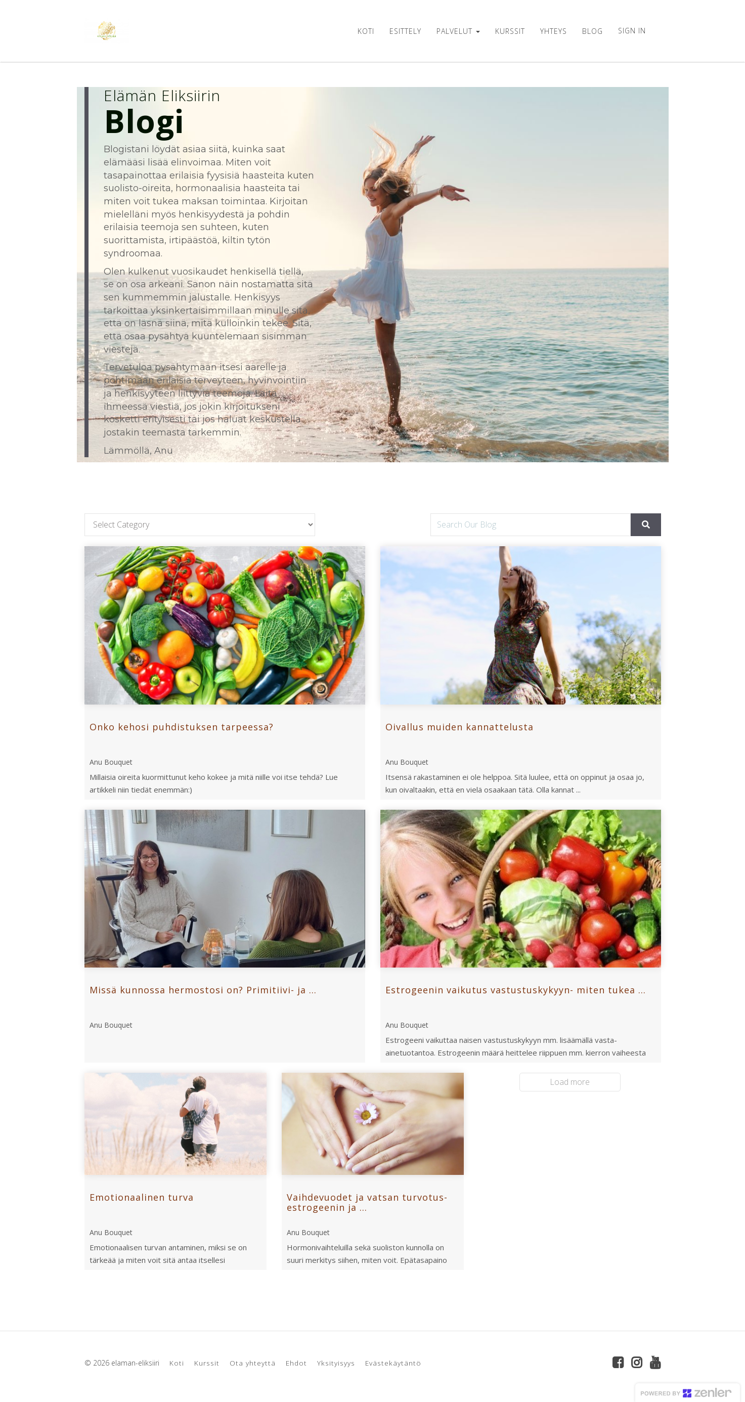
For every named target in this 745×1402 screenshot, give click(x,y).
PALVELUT (458, 31)
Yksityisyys (336, 1363)
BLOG (592, 31)
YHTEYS (553, 31)
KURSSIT (510, 31)
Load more (570, 1081)
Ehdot (296, 1363)
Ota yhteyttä (253, 1363)
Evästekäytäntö (393, 1363)
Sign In (632, 30)
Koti (176, 1363)
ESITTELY (405, 31)
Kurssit (207, 1363)
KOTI (366, 31)
